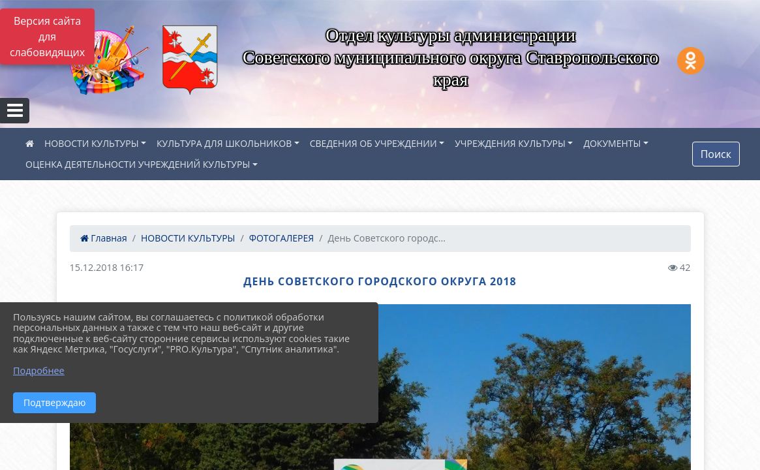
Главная (103, 238)
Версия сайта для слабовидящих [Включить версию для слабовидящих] (47, 36)
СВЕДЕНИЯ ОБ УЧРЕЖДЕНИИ (373, 143)
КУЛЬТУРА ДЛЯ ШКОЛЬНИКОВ (224, 143)
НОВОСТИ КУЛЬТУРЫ (91, 143)
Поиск (716, 154)
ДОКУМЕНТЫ (612, 143)
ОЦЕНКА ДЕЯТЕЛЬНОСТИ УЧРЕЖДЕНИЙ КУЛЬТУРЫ (137, 164)
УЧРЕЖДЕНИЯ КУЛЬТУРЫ (510, 143)
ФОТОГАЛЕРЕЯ (281, 238)
